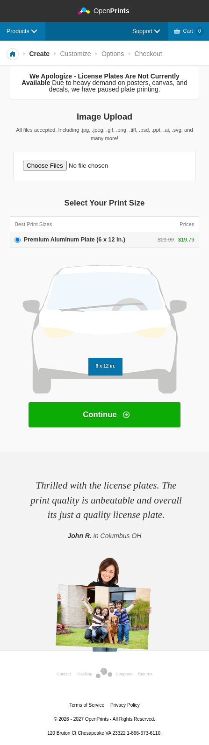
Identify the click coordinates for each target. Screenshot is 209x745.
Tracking (84, 674)
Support (142, 31)
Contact (64, 674)
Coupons (123, 674)
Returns (145, 674)
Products (18, 31)
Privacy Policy (125, 705)
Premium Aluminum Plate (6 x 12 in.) (74, 239)
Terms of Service (86, 705)
